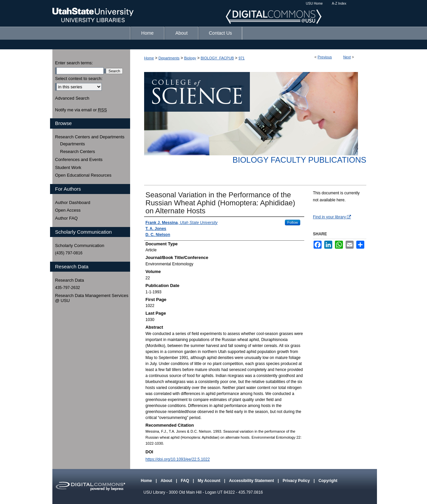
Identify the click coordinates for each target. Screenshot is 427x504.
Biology (190, 58)
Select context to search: (78, 78)
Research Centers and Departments (89, 136)
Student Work (68, 167)
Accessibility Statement (252, 480)
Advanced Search (72, 98)
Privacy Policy (297, 480)
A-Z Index (339, 3)
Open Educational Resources (83, 175)
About (166, 480)
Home (149, 58)
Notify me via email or (81, 110)
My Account (210, 480)
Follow (292, 222)
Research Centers (77, 151)
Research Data (69, 280)
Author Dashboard (72, 202)
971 (242, 58)
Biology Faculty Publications (299, 159)
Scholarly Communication (79, 245)
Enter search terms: (74, 62)
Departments (168, 58)
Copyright (328, 480)
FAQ (185, 480)
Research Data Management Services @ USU (91, 298)
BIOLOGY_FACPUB (217, 58)
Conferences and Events (78, 159)
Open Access (68, 210)
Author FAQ (66, 218)
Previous (325, 57)
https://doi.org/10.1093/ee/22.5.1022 (177, 459)
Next (347, 57)
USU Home (314, 3)
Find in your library (332, 217)
